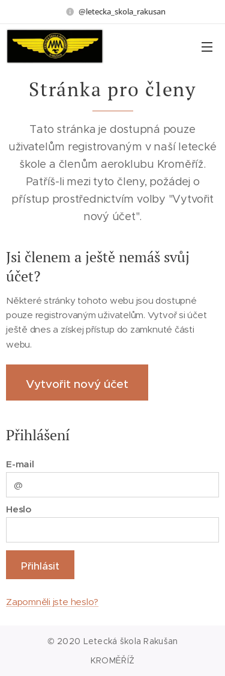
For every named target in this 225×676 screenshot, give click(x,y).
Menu (207, 47)
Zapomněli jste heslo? (52, 601)
